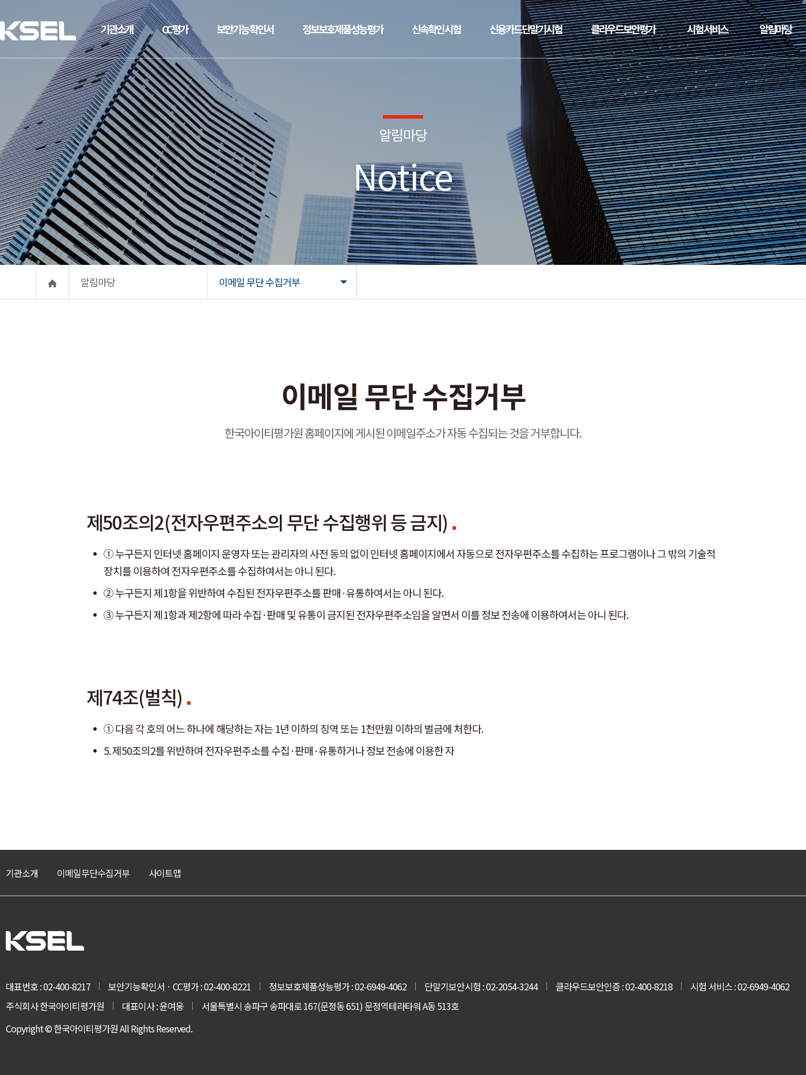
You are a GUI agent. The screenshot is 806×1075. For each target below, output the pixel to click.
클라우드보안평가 (623, 28)
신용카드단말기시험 (525, 28)
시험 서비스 (707, 28)
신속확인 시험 (436, 28)
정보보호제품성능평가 (342, 28)
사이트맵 (165, 873)
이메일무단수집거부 (93, 873)
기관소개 (117, 28)
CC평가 (175, 28)
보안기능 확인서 (244, 28)
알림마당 (775, 28)
